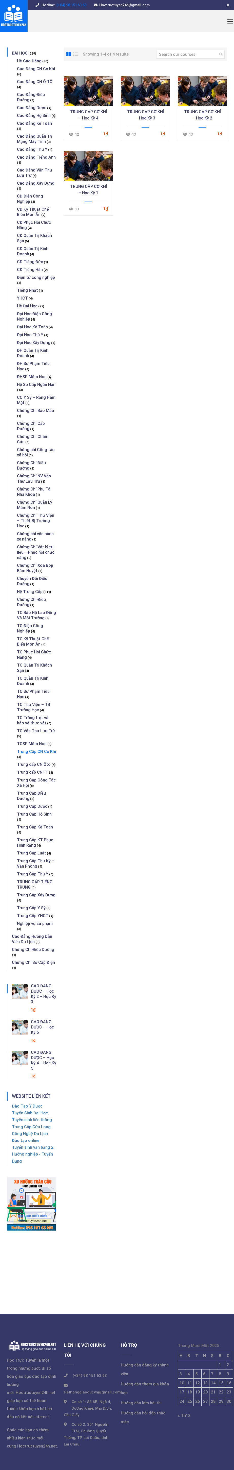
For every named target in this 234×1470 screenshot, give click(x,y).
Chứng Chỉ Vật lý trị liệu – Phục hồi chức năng (35, 552)
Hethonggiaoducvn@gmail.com (92, 1392)
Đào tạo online (25, 1140)
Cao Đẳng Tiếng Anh (36, 157)
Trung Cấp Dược (32, 806)
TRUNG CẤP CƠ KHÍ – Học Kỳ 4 (88, 114)
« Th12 (184, 1415)
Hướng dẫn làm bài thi (141, 1403)
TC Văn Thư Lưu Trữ (36, 730)
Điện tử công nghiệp (36, 277)
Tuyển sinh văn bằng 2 (32, 1147)
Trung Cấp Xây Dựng (36, 895)
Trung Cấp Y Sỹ (31, 907)
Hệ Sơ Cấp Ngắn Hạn (36, 384)
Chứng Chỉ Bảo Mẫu (35, 410)
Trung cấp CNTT (32, 772)
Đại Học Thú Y (30, 334)
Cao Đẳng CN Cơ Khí (36, 68)
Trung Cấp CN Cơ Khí (36, 751)
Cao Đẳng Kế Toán (34, 123)
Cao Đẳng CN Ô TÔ (34, 81)
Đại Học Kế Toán (32, 327)
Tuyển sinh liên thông (32, 1119)
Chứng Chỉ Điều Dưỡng (33, 949)
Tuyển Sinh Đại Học (30, 1113)
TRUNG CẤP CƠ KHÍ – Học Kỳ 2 (202, 114)
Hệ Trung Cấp (30, 591)
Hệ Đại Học (27, 306)
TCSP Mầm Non (32, 743)
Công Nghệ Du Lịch (30, 1133)
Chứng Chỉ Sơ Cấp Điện (33, 962)
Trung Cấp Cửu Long (31, 1126)
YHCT (22, 298)
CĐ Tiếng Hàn (30, 269)
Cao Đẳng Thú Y (32, 149)
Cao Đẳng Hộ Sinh (34, 115)
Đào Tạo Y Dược (27, 1106)
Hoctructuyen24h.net (35, 1392)
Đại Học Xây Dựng (33, 342)
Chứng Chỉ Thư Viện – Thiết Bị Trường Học (35, 520)
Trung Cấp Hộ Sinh (34, 814)
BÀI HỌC (20, 53)
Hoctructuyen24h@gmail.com (124, 5)
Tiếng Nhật (27, 290)
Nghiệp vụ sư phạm (35, 923)
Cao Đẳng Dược (31, 107)
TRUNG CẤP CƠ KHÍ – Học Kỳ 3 (145, 114)
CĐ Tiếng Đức (30, 261)
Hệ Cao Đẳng (29, 61)
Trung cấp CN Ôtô (34, 764)
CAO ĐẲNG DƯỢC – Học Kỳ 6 (42, 1027)
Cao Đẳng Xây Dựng (35, 183)
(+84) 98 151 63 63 (71, 5)
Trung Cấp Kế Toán (35, 827)
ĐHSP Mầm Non (32, 376)
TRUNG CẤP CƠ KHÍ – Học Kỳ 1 (88, 189)
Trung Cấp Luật (31, 853)
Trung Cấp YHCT (32, 915)
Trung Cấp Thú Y (32, 874)
